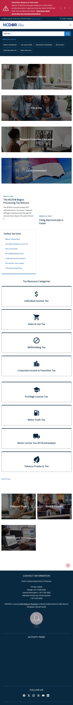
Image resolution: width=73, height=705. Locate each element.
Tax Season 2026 (26, 45)
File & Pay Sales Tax (10, 50)
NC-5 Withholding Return (14, 253)
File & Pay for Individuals (44, 45)
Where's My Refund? (10, 45)
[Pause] (65, 8)
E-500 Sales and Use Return (15, 258)
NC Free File (60, 45)
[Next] (69, 8)
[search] (67, 33)
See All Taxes (6, 479)
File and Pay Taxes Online (14, 263)
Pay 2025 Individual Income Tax (16, 244)
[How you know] (36, 18)
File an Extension (11, 249)
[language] (67, 18)
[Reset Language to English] (60, 18)
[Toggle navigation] (70, 25)
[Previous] (61, 8)
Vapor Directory (26, 50)
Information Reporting (13, 268)
